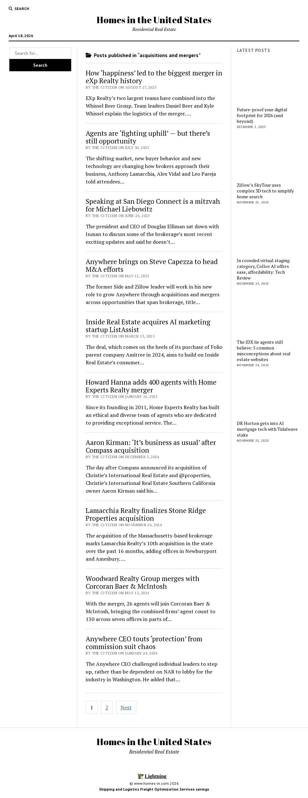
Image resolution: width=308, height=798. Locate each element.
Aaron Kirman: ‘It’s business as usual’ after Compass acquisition (151, 446)
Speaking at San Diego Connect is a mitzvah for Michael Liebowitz (153, 205)
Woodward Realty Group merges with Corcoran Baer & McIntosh (142, 582)
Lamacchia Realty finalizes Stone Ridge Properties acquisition (146, 514)
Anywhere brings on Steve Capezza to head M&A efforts (152, 265)
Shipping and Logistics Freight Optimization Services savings (154, 789)
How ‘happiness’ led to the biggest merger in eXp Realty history (154, 76)
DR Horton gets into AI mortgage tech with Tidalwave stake (267, 429)
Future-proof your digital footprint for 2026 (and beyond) (262, 115)
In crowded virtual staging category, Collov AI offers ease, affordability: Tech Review (263, 269)
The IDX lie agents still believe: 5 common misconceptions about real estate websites (264, 350)
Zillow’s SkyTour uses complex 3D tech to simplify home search (265, 191)
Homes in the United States (154, 20)
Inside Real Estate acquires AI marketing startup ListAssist (148, 325)
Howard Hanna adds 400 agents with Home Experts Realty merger (151, 386)
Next (126, 707)
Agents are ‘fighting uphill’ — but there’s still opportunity (148, 137)
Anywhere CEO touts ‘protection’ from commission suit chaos (144, 642)
